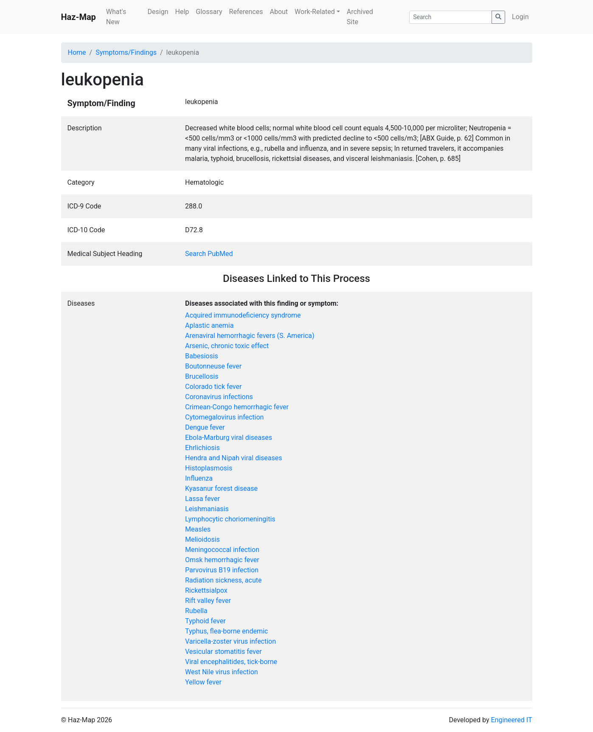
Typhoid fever (205, 621)
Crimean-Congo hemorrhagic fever (237, 407)
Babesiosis (201, 356)
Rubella (196, 611)
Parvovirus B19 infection (222, 570)
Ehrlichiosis (202, 448)
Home (77, 52)
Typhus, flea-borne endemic (226, 631)
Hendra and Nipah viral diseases (233, 458)
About (279, 12)
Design (158, 12)
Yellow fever (203, 682)
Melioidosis (202, 539)
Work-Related (315, 12)
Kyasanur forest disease (221, 488)
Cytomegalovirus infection (224, 417)
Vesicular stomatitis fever (223, 652)
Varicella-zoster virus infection (230, 641)
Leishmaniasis (207, 509)
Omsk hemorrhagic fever (222, 560)
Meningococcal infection (222, 550)
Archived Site (360, 17)
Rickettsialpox (206, 590)
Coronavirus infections (219, 397)
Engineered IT (511, 720)
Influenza (199, 478)
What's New (116, 17)
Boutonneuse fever (213, 366)
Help (182, 12)
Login (520, 17)
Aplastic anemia (209, 325)
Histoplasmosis (208, 468)
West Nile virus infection (221, 672)
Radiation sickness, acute (223, 580)
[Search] (450, 17)
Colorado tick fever (213, 387)
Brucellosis (201, 376)
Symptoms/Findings (126, 52)
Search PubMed (209, 254)
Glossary (209, 12)
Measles (198, 529)
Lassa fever (202, 499)
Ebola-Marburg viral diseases (228, 438)
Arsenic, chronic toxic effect (227, 346)
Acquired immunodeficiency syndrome (243, 315)
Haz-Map (78, 17)
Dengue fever (205, 427)
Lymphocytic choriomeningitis (230, 519)
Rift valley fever (208, 601)
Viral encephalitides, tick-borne (231, 662)
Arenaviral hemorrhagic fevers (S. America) (250, 336)
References (246, 12)
